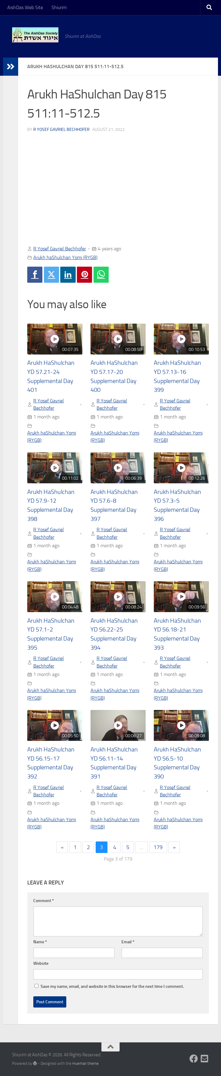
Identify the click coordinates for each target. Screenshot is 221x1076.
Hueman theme (85, 1063)
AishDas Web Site (25, 7)
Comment (43, 900)
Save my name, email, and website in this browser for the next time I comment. (112, 986)
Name (40, 941)
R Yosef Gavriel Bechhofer (61, 129)
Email (127, 941)
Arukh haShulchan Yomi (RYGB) (65, 257)
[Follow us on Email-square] (204, 1058)
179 (158, 847)
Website (40, 963)
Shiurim (59, 7)
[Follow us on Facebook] (194, 1058)
